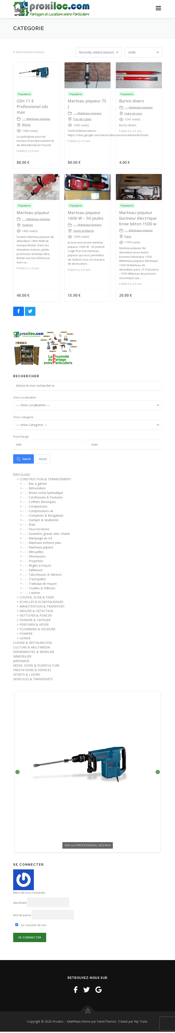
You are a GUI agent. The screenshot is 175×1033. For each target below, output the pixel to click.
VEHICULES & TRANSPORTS (33, 680)
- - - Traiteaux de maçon (40, 585)
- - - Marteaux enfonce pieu (42, 544)
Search (24, 460)
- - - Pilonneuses (34, 558)
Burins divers (131, 100)
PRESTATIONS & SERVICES (32, 671)
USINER (25, 640)
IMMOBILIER (22, 658)
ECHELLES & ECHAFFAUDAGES (41, 603)
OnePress (74, 1023)
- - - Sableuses (33, 571)
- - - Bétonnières (34, 490)
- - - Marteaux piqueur (36, 118)
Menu (158, 8)
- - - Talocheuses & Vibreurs (42, 576)
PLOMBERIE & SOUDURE (37, 631)
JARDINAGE (21, 662)
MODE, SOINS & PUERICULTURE (36, 667)
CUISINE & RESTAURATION (32, 644)
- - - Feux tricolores (36, 531)
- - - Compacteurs (35, 508)
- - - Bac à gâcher (35, 485)
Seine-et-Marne (83, 230)
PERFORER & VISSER (34, 626)
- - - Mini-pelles (33, 553)
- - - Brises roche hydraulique (43, 494)
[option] (87, 773)
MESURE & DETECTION (36, 612)
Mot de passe (22, 917)
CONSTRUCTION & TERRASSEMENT (45, 481)
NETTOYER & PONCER (36, 617)
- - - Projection (33, 562)
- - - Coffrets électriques (39, 503)
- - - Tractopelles (34, 581)
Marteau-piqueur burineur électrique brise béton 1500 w (138, 217)
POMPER (26, 635)
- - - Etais (29, 526)
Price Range (21, 437)
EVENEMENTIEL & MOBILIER (33, 653)
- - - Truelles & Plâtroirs (39, 590)
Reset (45, 460)
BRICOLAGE (21, 476)
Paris (128, 236)
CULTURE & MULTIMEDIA (31, 649)
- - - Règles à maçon (37, 567)
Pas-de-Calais (82, 119)
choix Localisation (24, 398)
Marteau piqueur (33, 212)
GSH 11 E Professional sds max (32, 106)
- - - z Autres (31, 594)
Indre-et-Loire (133, 113)
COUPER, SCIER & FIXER (37, 599)
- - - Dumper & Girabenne (40, 521)
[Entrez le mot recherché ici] (87, 386)
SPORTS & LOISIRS (26, 676)
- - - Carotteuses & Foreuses (43, 499)
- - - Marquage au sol (37, 540)
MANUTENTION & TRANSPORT (42, 608)
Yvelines (27, 225)
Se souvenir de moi (30, 926)
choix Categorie (23, 417)
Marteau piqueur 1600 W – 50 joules (85, 214)
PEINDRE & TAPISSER (35, 621)
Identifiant (20, 904)
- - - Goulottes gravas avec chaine (46, 535)
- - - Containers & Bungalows (43, 517)
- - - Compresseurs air (38, 512)
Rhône (26, 124)
